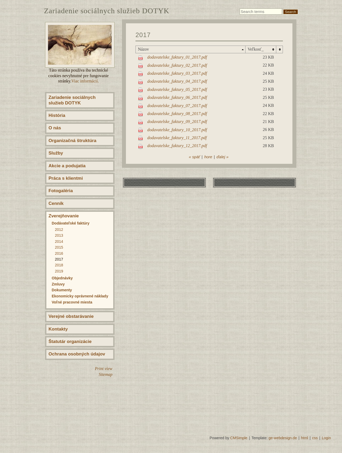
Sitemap (105, 374)
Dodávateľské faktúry (70, 223)
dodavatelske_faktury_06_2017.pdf (177, 97)
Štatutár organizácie (70, 341)
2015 (59, 247)
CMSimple (238, 438)
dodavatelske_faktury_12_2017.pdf (177, 145)
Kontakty (58, 329)
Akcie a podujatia (67, 165)
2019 (59, 271)
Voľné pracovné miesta (72, 302)
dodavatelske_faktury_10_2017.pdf (177, 129)
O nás (55, 127)
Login (326, 438)
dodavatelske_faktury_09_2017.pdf (177, 121)
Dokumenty (62, 290)
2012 (59, 229)
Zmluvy (58, 284)
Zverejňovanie (64, 215)
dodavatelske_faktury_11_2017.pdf (177, 137)
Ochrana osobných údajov (77, 354)
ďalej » (222, 157)
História (57, 115)
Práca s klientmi (66, 178)
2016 (59, 253)
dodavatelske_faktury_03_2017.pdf (177, 73)
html (304, 438)
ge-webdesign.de (283, 438)
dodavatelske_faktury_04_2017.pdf (177, 81)
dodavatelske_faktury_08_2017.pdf (177, 113)
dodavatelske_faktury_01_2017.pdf (177, 57)
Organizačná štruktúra (72, 140)
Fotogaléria (61, 190)
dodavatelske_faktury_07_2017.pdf (177, 105)
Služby (56, 153)
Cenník (56, 203)
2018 (59, 265)
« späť (194, 157)
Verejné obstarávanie (71, 316)
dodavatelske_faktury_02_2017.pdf (177, 65)
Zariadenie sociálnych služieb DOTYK (72, 100)
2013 (59, 235)
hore (208, 157)
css (315, 438)
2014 (59, 241)
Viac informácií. (85, 81)
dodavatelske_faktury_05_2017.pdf (177, 89)
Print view (103, 368)
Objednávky (62, 278)
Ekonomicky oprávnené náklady (80, 296)
